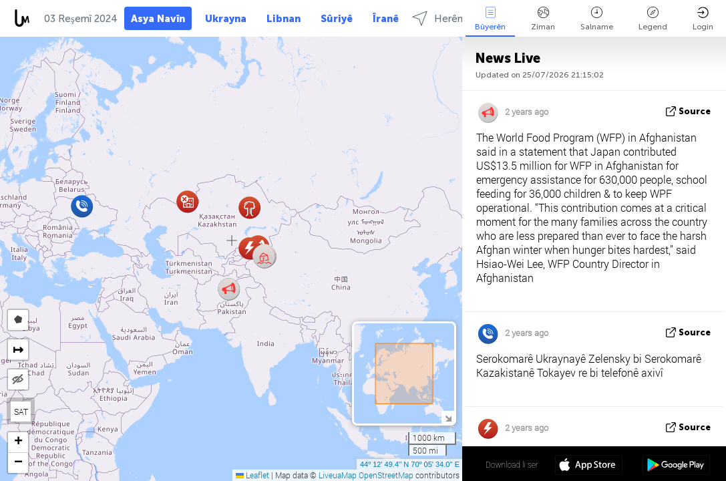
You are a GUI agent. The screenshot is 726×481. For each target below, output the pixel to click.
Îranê (386, 19)
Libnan (283, 19)
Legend (653, 19)
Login (703, 19)
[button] (264, 257)
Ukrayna (225, 19)
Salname (596, 19)
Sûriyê (337, 19)
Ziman (543, 19)
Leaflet (252, 475)
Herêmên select (460, 18)
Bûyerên (490, 19)
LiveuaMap (338, 475)
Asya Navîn (158, 19)
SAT (21, 411)
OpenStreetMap (386, 475)
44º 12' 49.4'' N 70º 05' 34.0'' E (410, 464)
